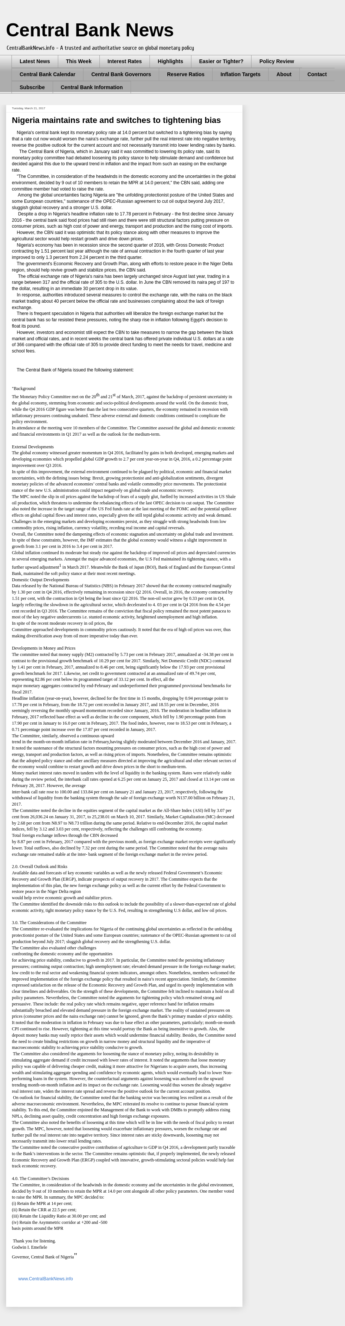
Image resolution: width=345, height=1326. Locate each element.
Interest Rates (125, 61)
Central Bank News (90, 30)
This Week (79, 61)
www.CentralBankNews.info (45, 1278)
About (283, 74)
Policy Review (276, 61)
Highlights (170, 61)
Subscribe (32, 87)
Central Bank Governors (121, 74)
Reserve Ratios (185, 74)
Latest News (35, 61)
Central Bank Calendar (47, 74)
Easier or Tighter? (221, 61)
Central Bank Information (92, 87)
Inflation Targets (240, 74)
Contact (317, 74)
